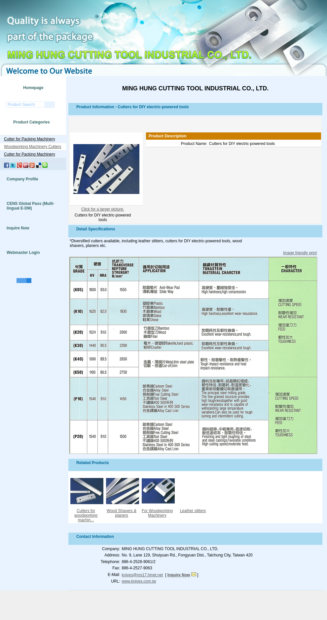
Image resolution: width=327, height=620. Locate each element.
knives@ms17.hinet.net (142, 575)
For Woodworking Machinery (157, 513)
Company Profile (22, 179)
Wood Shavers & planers (121, 513)
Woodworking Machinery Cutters (32, 146)
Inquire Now (18, 228)
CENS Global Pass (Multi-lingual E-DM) (30, 206)
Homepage (33, 87)
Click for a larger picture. (102, 209)
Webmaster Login (23, 252)
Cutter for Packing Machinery (29, 139)
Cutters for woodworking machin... (85, 515)
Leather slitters (193, 510)
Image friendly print (300, 253)
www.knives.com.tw (139, 581)
